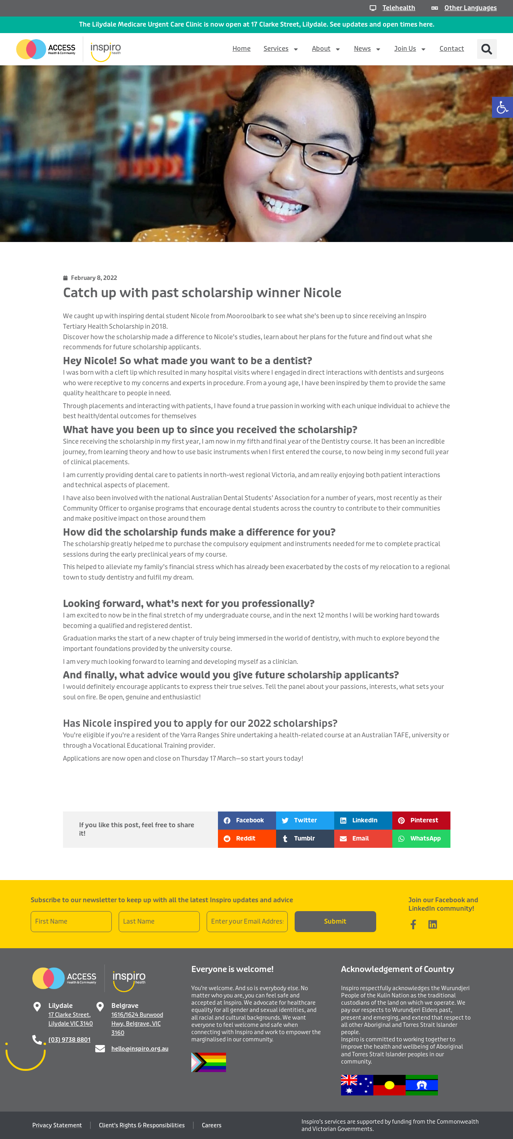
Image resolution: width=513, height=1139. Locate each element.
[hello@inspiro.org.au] (100, 1048)
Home (241, 48)
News (367, 49)
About (326, 49)
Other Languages (470, 8)
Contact (452, 48)
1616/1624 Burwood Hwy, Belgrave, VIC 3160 (137, 1024)
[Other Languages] (434, 8)
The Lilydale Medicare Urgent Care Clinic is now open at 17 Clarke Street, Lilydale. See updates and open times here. (256, 24)
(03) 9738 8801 (69, 1039)
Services (281, 49)
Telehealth (399, 8)
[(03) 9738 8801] (37, 1040)
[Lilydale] (37, 1007)
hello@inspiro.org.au (139, 1048)
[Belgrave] (100, 1007)
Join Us (410, 49)
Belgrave (124, 1005)
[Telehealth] (373, 8)
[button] (502, 107)
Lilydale (60, 1005)
